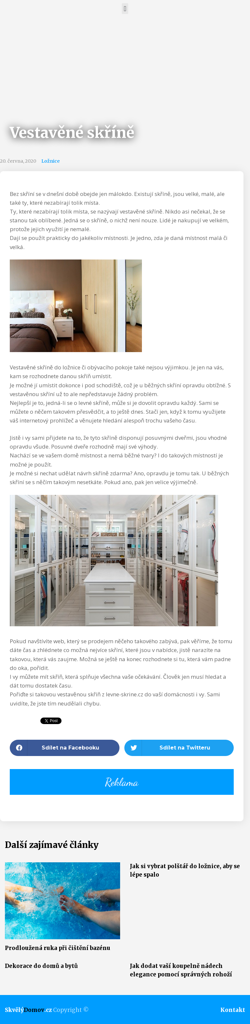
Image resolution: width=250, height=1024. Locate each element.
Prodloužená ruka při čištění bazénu (57, 948)
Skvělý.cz (28, 1010)
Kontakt (232, 1010)
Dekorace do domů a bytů (41, 966)
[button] (125, 8)
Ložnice (50, 161)
